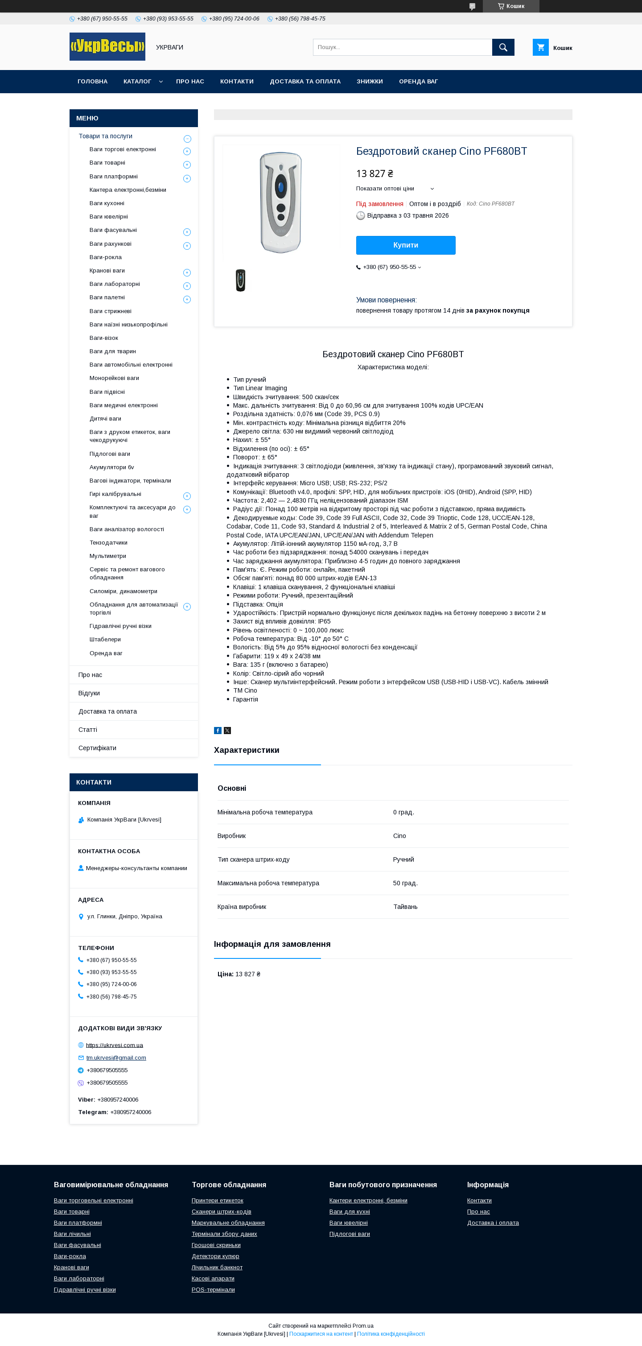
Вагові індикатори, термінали (130, 480)
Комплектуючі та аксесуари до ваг (133, 511)
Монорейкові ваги (114, 378)
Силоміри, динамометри (123, 591)
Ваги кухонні (107, 203)
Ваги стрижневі (111, 311)
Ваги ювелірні (109, 216)
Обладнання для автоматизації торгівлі (134, 608)
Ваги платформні (114, 176)
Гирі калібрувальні (115, 494)
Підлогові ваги (110, 453)
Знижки (370, 81)
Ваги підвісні (107, 391)
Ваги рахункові (111, 243)
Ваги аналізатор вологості (127, 529)
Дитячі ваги (105, 418)
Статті (87, 729)
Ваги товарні (107, 162)
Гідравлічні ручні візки (121, 626)
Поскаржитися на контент (321, 1334)
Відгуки (89, 693)
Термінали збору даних (224, 1233)
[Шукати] (503, 47)
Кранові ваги (107, 270)
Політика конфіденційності (391, 1334)
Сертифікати (97, 747)
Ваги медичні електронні (124, 405)
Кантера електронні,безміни (128, 189)
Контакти (237, 81)
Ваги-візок (104, 337)
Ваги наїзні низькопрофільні (129, 324)
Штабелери (105, 639)
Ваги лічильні (72, 1233)
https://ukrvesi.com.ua (114, 1044)
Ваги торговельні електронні (93, 1200)
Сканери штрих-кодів (221, 1211)
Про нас (190, 81)
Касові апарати (213, 1278)
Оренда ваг (418, 81)
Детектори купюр (215, 1256)
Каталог (137, 81)
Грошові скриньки (216, 1245)
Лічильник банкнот (217, 1267)
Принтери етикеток (217, 1200)
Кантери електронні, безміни (368, 1200)
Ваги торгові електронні (123, 149)
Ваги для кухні (349, 1211)
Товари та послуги (105, 136)
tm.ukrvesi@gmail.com (116, 1057)
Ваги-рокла (106, 257)
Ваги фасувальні (113, 230)
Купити (406, 245)
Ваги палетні (107, 297)
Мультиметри (108, 556)
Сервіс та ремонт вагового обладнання (127, 573)
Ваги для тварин (113, 351)
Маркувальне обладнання (228, 1222)
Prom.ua (363, 1326)
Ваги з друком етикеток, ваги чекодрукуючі (130, 436)
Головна (92, 81)
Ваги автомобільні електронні (131, 364)
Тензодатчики (109, 542)
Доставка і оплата (493, 1222)
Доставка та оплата (305, 81)
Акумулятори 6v (112, 467)
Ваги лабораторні (115, 284)
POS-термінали (213, 1289)
